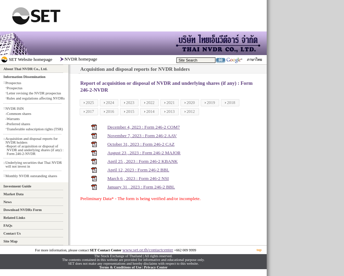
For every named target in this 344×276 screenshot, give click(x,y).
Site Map (10, 241)
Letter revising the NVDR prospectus (33, 93)
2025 (90, 102)
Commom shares (18, 114)
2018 (231, 102)
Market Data (13, 194)
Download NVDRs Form (22, 210)
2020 (191, 102)
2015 (130, 111)
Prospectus (14, 88)
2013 (171, 111)
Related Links (14, 218)
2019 (211, 102)
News (7, 202)
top (259, 250)
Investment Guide (17, 186)
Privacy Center (156, 267)
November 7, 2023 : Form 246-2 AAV (142, 135)
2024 (110, 102)
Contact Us (12, 233)
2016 (110, 111)
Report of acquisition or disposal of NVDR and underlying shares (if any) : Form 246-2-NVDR (34, 150)
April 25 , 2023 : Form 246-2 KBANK (142, 161)
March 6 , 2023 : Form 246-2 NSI (138, 178)
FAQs (7, 225)
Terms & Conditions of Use (120, 267)
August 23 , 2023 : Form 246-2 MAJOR (144, 152)
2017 (90, 111)
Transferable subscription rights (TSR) (34, 129)
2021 (171, 102)
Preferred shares (18, 124)
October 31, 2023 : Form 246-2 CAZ (141, 144)
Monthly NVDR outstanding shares (31, 176)
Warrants (12, 119)
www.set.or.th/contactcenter (147, 249)
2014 (150, 111)
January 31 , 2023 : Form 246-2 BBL (141, 186)
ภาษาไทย (254, 60)
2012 (191, 111)
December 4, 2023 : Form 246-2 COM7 (143, 127)
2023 (130, 102)
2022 (150, 102)
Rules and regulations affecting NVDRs (35, 98)
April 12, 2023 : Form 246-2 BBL (138, 169)
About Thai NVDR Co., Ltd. (25, 69)
